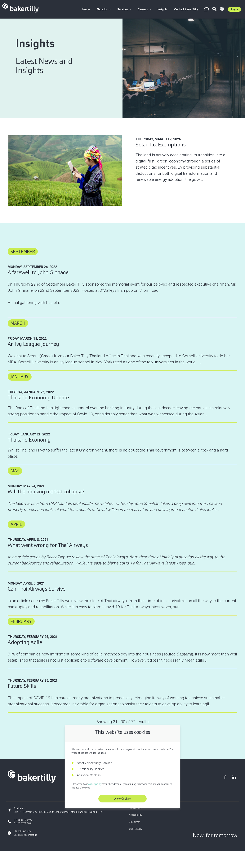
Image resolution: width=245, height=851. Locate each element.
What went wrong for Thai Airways (48, 545)
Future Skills (22, 685)
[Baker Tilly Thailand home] (32, 781)
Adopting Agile (25, 642)
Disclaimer (134, 822)
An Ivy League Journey (33, 344)
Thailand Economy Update (38, 397)
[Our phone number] (56, 821)
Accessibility (135, 815)
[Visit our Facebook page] (225, 777)
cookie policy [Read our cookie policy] (94, 784)
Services (124, 9)
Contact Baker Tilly (186, 9)
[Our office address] (56, 810)
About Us (103, 9)
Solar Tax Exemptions (161, 144)
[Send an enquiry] (56, 833)
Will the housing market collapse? (46, 491)
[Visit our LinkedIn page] (233, 777)
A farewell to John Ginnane (38, 272)
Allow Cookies (122, 798)
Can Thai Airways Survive (36, 588)
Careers (144, 9)
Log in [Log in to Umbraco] (234, 9)
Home (86, 9)
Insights (162, 9)
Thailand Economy (29, 439)
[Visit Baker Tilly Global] (222, 9)
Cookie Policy (135, 829)
